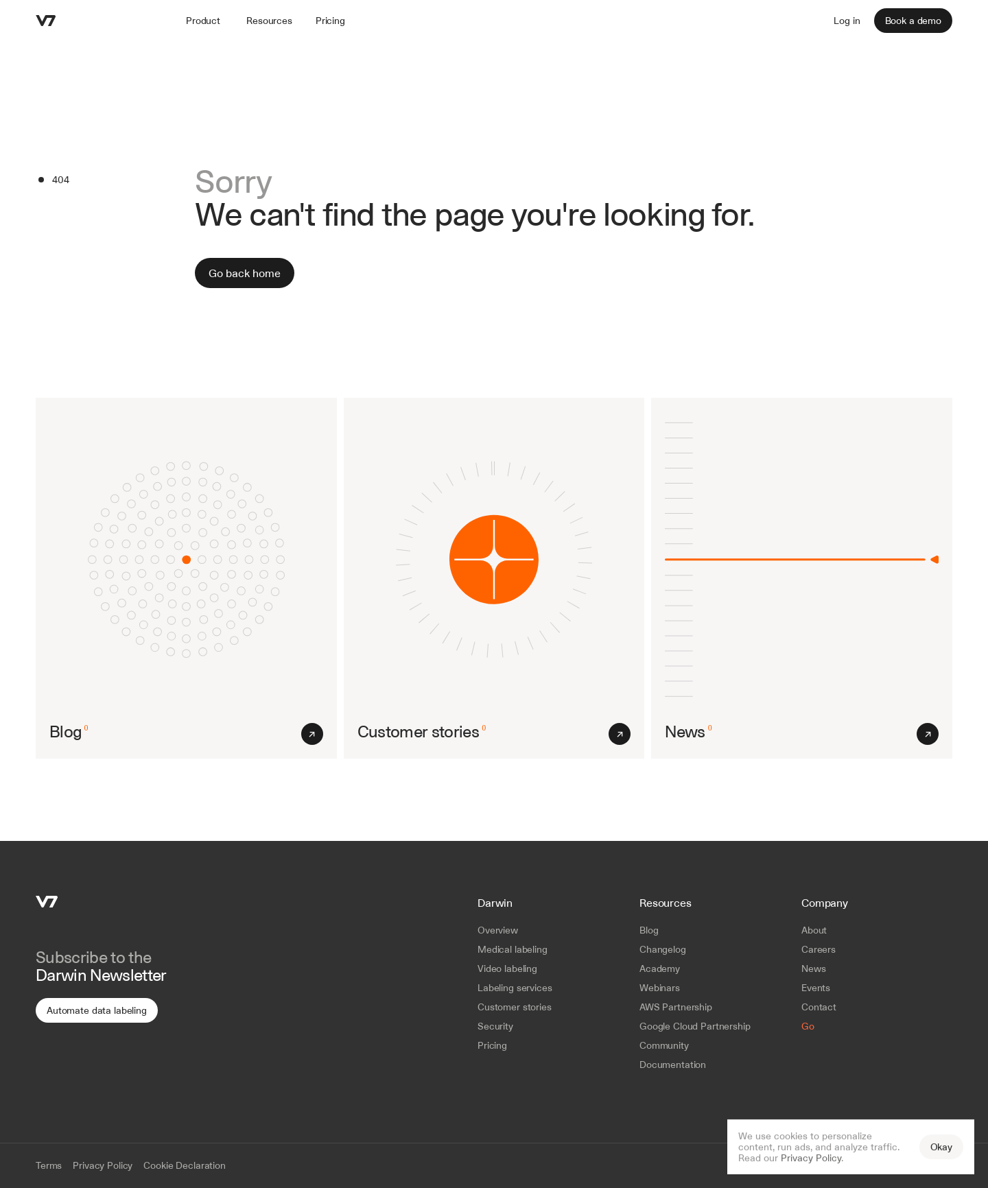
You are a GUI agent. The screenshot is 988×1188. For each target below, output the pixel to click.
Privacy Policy (811, 1158)
